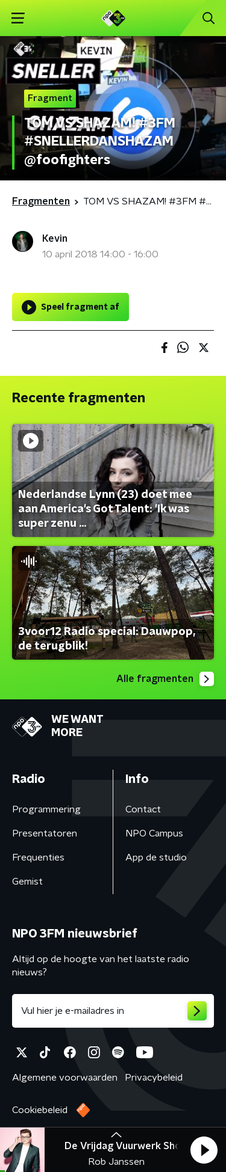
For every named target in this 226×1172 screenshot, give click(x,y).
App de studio (156, 857)
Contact (143, 809)
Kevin (54, 239)
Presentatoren (44, 833)
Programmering (46, 809)
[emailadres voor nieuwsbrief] (113, 1011)
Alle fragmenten (165, 679)
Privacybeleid (154, 1077)
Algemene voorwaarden (65, 1077)
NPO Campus (154, 833)
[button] (203, 1150)
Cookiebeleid (39, 1110)
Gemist (27, 881)
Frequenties (38, 857)
